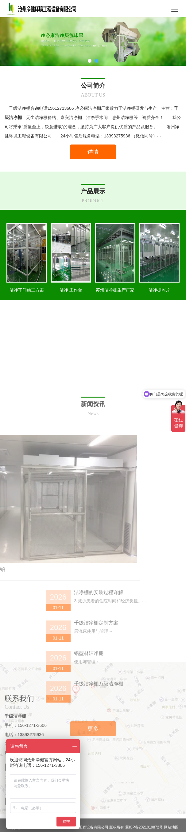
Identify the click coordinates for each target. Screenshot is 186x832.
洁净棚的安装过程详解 (149, 696)
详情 (93, 152)
